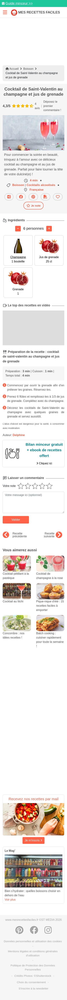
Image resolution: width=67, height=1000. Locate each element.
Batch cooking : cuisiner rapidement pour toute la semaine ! (50, 634)
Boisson (28, 68)
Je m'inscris (33, 840)
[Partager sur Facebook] (21, 196)
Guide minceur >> (19, 3)
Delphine (19, 435)
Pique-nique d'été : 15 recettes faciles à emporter (50, 601)
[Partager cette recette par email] (8, 196)
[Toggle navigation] (5, 12)
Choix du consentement (31, 982)
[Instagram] (48, 930)
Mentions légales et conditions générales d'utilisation (33, 953)
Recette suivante (53, 535)
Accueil (12, 68)
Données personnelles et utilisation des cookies (33, 941)
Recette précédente (15, 535)
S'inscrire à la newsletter (33, 988)
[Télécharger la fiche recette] (45, 196)
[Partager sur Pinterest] (33, 196)
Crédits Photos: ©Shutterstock (32, 975)
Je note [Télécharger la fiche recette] (33, 205)
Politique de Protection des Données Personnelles (33, 967)
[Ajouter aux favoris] (58, 196)
